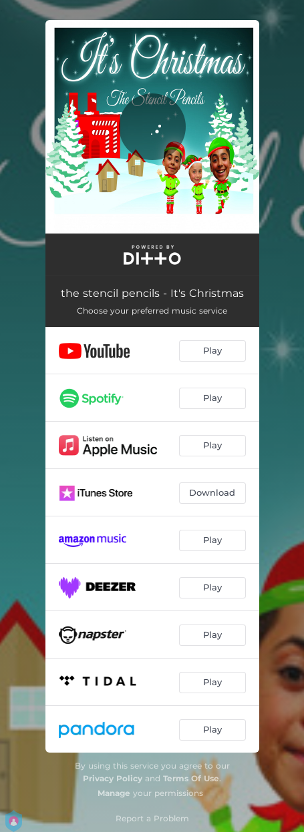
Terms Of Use (191, 778)
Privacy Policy (112, 778)
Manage (114, 793)
